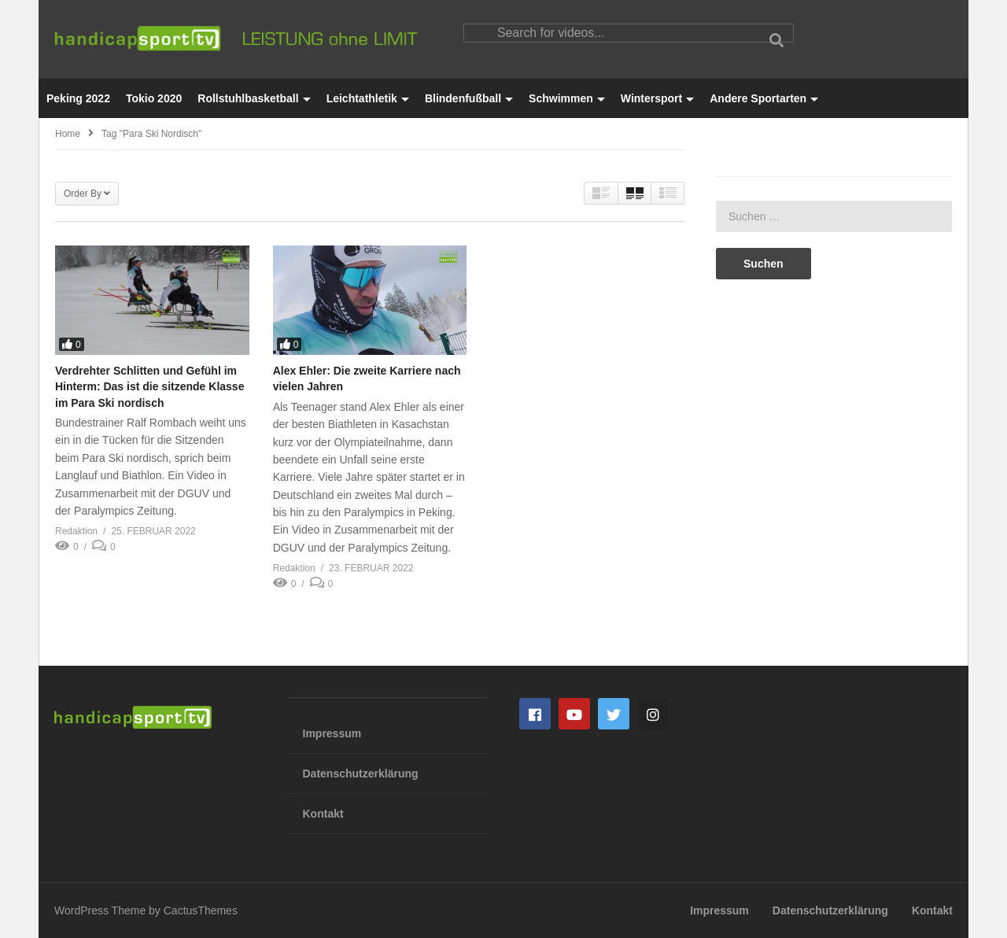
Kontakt (323, 813)
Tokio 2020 (154, 98)
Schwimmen (567, 98)
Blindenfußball (469, 98)
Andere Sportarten (764, 98)
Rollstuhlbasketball (253, 98)
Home (67, 133)
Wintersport (657, 98)
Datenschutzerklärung (361, 773)
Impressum (332, 733)
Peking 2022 (78, 98)
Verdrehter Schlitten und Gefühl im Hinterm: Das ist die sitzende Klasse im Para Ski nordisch (149, 386)
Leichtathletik (367, 98)
